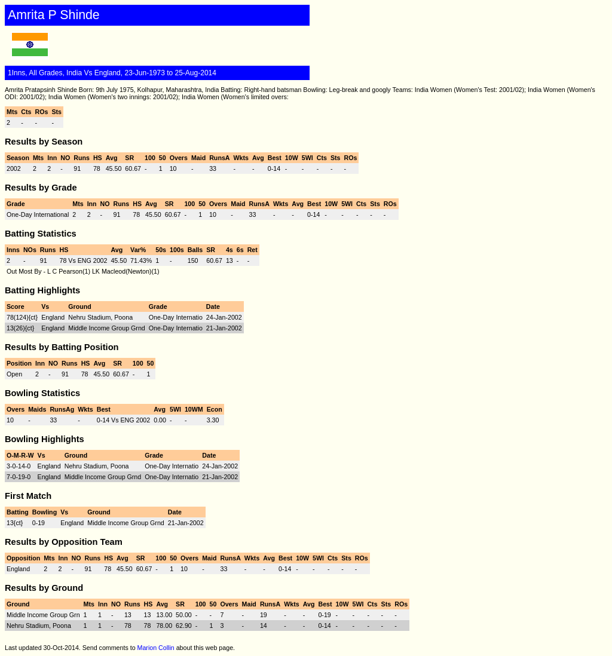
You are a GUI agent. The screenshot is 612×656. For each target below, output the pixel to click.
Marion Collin (156, 647)
